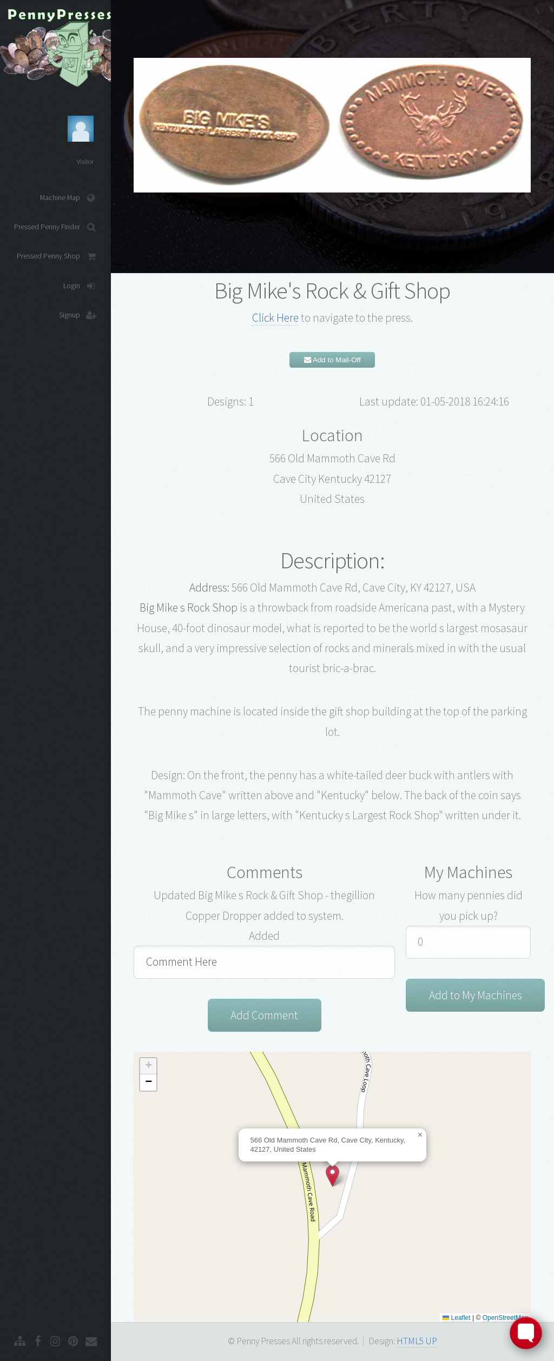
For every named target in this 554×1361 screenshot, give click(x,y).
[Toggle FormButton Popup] (526, 1333)
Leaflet (456, 1318)
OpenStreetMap (506, 1318)
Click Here (275, 317)
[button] (332, 1176)
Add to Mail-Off (332, 360)
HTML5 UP (417, 1341)
